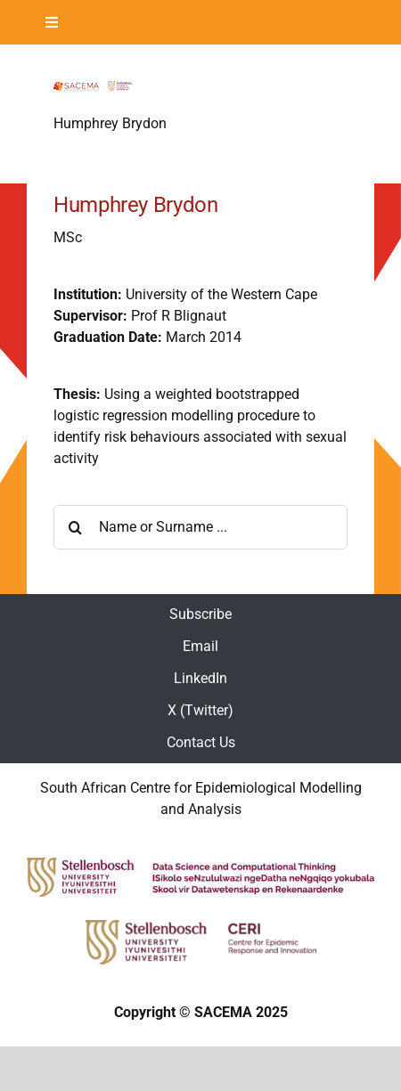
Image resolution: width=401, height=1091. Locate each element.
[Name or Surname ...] (200, 527)
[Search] (75, 527)
